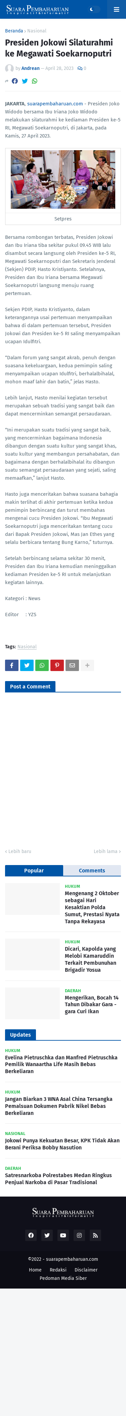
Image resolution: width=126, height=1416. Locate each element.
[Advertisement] (63, 1351)
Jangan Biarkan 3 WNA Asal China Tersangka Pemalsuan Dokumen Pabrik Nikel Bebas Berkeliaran (59, 1106)
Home (35, 1270)
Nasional (36, 31)
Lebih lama (106, 851)
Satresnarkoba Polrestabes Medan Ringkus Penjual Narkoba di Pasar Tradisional (58, 1179)
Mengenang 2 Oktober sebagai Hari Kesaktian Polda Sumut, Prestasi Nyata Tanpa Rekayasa (92, 907)
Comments (92, 870)
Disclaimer (86, 1270)
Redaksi (58, 1270)
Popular (34, 870)
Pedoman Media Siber (63, 1278)
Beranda (14, 31)
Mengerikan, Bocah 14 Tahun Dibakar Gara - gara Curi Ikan (92, 1005)
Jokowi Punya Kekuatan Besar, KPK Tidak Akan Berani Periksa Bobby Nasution (62, 1144)
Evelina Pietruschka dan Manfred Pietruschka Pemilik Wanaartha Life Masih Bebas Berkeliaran (61, 1064)
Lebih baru (19, 851)
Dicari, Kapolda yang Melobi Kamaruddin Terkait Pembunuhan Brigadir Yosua (90, 959)
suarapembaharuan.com (55, 104)
